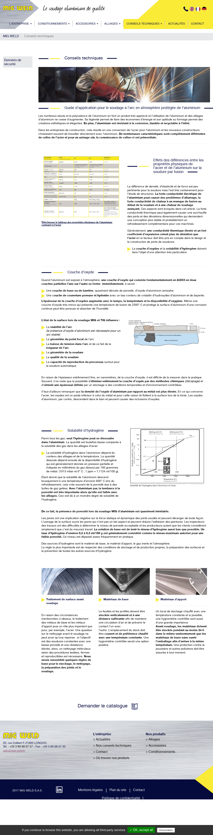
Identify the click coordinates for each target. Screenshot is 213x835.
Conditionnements (54, 24)
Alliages (112, 24)
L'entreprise (20, 24)
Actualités (176, 24)
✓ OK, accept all (141, 830)
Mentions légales (90, 790)
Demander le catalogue (103, 706)
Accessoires (87, 24)
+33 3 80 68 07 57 (21, 746)
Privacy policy (185, 830)
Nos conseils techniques (113, 746)
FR (198, 9)
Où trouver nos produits (112, 758)
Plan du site (118, 790)
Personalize (166, 830)
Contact (197, 24)
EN (192, 9)
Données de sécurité (12, 62)
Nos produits (156, 734)
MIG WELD (11, 36)
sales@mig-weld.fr (14, 750)
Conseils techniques (144, 24)
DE (205, 9)
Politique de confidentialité (121, 798)
